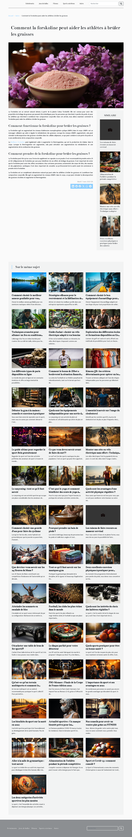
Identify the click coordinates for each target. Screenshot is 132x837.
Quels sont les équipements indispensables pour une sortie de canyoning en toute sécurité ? (66, 413)
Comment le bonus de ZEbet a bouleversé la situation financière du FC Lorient (66, 374)
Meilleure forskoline (18, 142)
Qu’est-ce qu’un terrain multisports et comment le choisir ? (25, 685)
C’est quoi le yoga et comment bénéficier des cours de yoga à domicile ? (64, 491)
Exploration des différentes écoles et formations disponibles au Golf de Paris (103, 335)
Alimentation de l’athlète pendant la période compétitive (108, 176)
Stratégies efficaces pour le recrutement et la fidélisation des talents (65, 298)
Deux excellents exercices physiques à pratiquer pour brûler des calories (99, 570)
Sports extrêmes (69, 3)
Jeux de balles (43, 3)
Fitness (55, 3)
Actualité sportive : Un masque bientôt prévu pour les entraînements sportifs (65, 724)
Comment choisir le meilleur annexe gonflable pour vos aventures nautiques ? (26, 298)
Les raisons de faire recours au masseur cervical (108, 144)
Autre (82, 3)
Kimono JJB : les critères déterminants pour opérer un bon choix (103, 374)
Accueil (10, 15)
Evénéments (30, 3)
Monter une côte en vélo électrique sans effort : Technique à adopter (110, 208)
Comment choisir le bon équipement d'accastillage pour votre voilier (101, 298)
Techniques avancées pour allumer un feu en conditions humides (26, 335)
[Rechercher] (103, 4)
